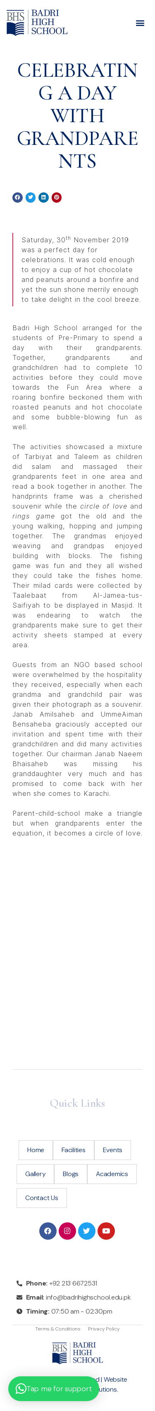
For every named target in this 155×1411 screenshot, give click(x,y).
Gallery (35, 1174)
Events (113, 1150)
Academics (112, 1174)
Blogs (71, 1174)
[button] (148, 23)
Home (35, 1150)
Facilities (74, 1150)
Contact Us (41, 1197)
